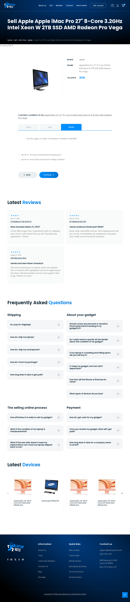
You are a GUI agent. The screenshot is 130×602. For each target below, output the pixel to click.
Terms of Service (76, 572)
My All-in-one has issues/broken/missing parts (65, 154)
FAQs (40, 555)
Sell (15, 40)
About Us (42, 550)
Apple (30, 40)
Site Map (42, 577)
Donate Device (75, 577)
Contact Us (43, 566)
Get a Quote (74, 550)
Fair (50, 127)
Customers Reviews (46, 561)
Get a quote (98, 5)
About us (42, 5)
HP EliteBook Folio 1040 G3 (21, 221)
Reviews (59, 5)
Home (9, 40)
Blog (40, 572)
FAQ (51, 5)
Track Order (74, 555)
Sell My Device (75, 561)
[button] (122, 493)
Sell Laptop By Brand (77, 566)
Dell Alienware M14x (18, 258)
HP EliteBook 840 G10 (77, 221)
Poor (28, 127)
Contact (69, 5)
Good (71, 127)
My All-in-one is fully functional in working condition (65, 159)
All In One (22, 40)
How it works (81, 5)
